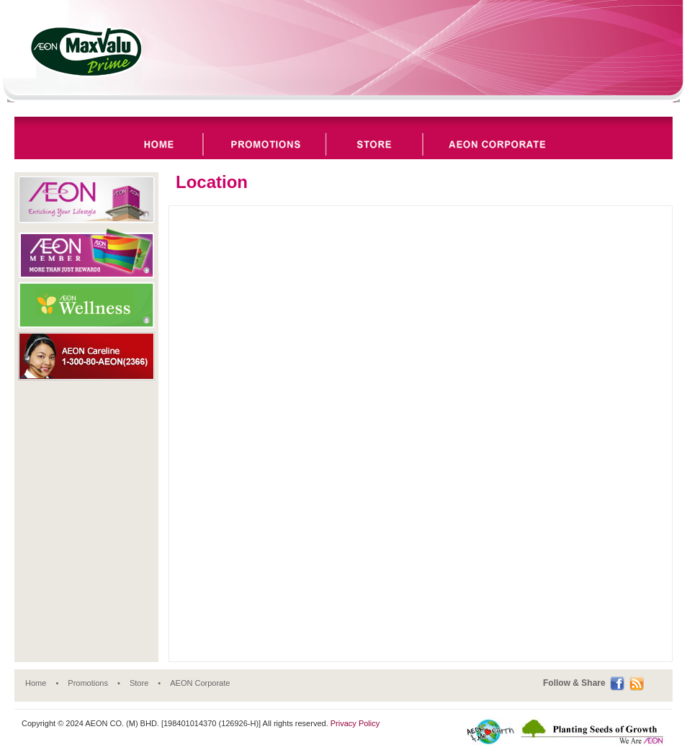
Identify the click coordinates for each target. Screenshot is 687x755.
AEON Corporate (200, 683)
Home (35, 683)
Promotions (88, 683)
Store (139, 683)
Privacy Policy (355, 723)
